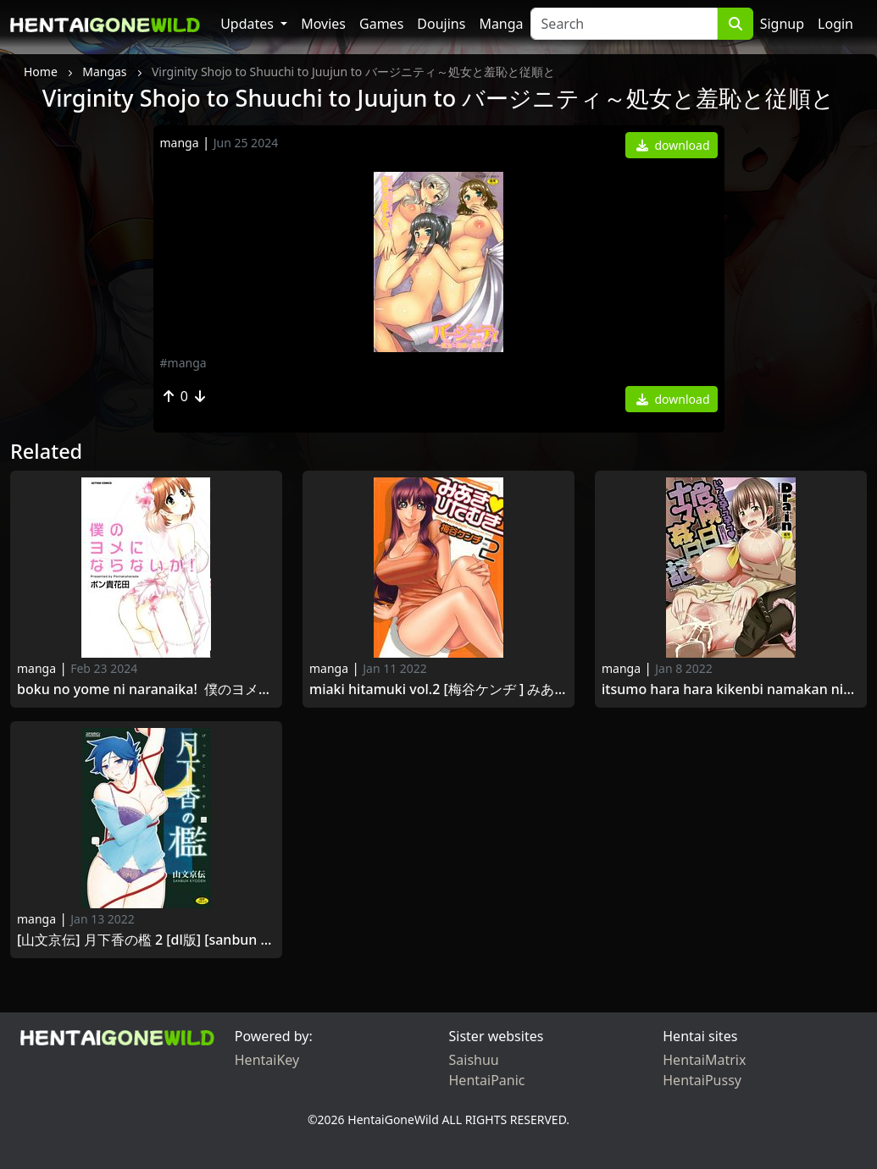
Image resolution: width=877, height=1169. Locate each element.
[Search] (624, 24)
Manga (501, 23)
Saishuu (474, 1059)
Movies (323, 23)
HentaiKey (267, 1059)
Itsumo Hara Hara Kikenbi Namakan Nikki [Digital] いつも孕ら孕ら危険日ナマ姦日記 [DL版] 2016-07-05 (731, 689)
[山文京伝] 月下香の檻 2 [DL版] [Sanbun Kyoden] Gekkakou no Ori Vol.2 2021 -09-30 (146, 940)
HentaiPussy (702, 1080)
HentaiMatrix (704, 1059)
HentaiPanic (487, 1080)
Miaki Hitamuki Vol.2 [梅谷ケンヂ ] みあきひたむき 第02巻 (438, 689)
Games (381, 23)
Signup (782, 23)
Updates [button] (248, 23)
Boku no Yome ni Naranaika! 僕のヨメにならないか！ (146, 689)
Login (835, 23)
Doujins (441, 23)
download (673, 145)
